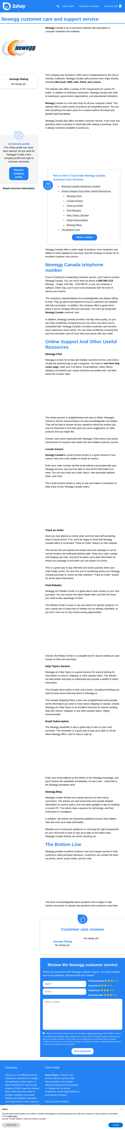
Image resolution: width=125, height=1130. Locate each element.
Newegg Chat (74, 196)
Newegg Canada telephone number (80, 186)
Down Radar (68, 6)
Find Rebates (74, 210)
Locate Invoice (75, 201)
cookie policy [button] (12, 1116)
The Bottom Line (70, 230)
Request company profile (19, 173)
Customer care (113, 6)
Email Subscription (77, 220)
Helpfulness (94, 990)
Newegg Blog (74, 225)
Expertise (93, 986)
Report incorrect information (19, 188)
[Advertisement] (82, 55)
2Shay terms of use (95, 1033)
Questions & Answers (89, 6)
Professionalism (96, 981)
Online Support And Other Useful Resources (86, 191)
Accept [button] (116, 1125)
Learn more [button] (11, 1125)
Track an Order (75, 205)
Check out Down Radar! (57, 1101)
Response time (95, 995)
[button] (122, 1109)
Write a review (84, 237)
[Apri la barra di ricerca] (58, 6)
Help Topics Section (78, 215)
